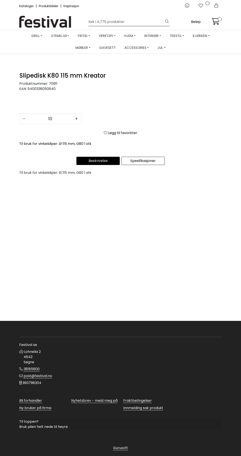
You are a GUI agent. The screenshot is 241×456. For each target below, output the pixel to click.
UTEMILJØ (59, 36)
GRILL (35, 36)
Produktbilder (49, 6)
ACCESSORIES (135, 47)
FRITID (82, 36)
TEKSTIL (176, 36)
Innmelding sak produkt (143, 407)
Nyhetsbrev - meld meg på (94, 400)
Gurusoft (120, 447)
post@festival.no (38, 375)
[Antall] (50, 259)
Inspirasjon (71, 6)
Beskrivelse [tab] (98, 301)
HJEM (128, 36)
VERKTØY (106, 36)
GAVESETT (107, 47)
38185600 (32, 368)
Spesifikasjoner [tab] (143, 301)
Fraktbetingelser (137, 400)
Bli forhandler (30, 400)
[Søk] (126, 22)
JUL (160, 47)
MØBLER (81, 47)
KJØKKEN (200, 36)
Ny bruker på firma (35, 407)
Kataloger (27, 6)
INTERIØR (151, 36)
